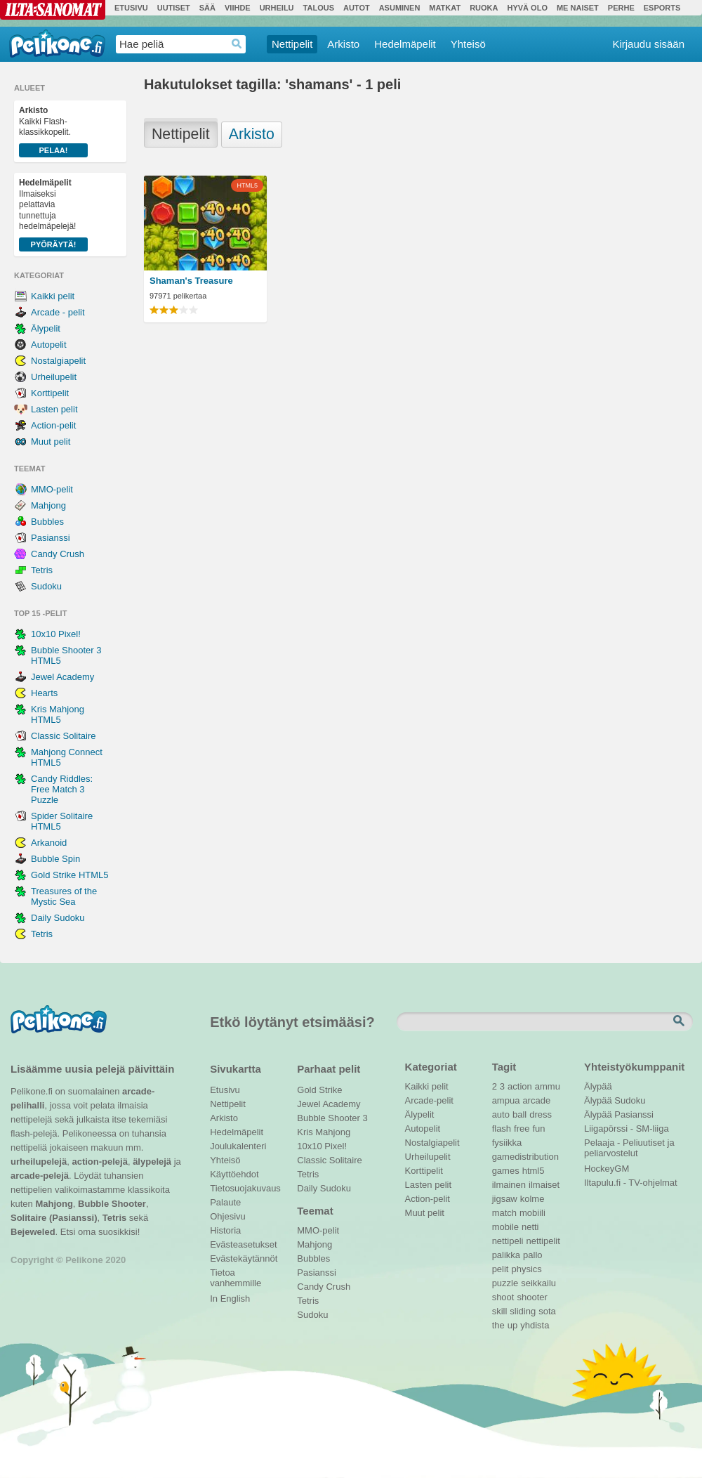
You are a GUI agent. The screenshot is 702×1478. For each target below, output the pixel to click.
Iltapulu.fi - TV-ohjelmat (630, 1182)
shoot (503, 1297)
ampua (506, 1100)
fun (539, 1128)
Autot (356, 8)
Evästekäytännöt (243, 1258)
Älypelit (45, 328)
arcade (536, 1100)
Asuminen (399, 8)
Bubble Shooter (112, 1203)
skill (500, 1311)
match (504, 1213)
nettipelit (542, 1241)
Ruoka (484, 8)
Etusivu (131, 8)
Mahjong (48, 505)
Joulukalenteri (238, 1146)
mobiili (532, 1213)
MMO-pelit (52, 489)
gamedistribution (525, 1156)
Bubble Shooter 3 (332, 1118)
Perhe (621, 8)
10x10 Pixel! (56, 634)
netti (530, 1227)
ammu (547, 1086)
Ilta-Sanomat (52, 10)
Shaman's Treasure (191, 280)
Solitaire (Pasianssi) (54, 1217)
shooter (532, 1297)
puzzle (505, 1283)
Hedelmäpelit (405, 44)
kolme (532, 1198)
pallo (532, 1255)
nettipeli (508, 1241)
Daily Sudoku (58, 918)
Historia (225, 1230)
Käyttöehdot (234, 1174)
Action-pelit (53, 425)
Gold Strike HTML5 (70, 875)
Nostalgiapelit (58, 360)
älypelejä (152, 1161)
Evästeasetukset (243, 1244)
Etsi (680, 1021)
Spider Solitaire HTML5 (62, 821)
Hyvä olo (527, 8)
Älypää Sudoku (614, 1100)
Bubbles (47, 521)
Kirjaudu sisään (648, 44)
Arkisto (343, 44)
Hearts (44, 693)
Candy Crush (57, 554)
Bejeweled (33, 1232)
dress (540, 1114)
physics (526, 1269)
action (520, 1086)
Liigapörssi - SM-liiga (626, 1128)
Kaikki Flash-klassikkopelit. (53, 131)
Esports (662, 8)
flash (501, 1128)
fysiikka (507, 1142)
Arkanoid (49, 842)
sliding (523, 1311)
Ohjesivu (228, 1216)
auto (501, 1114)
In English (230, 1298)
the (498, 1325)
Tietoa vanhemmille (235, 1274)
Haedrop (237, 44)
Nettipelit (292, 44)
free (521, 1128)
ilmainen (509, 1184)
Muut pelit (50, 441)
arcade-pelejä (40, 1175)
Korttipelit (50, 393)
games (505, 1170)
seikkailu (538, 1283)
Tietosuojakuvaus (243, 1188)
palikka (506, 1255)
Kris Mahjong (323, 1132)
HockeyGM (606, 1168)
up (512, 1325)
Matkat (445, 8)
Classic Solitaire (63, 736)
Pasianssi (50, 537)
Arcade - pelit (58, 312)
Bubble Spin (55, 859)
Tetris (42, 570)
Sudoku (46, 586)
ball (519, 1114)
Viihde (238, 8)
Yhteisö (468, 44)
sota (547, 1311)
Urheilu (277, 8)
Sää (207, 8)
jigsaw (504, 1198)
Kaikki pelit (52, 296)
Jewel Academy (62, 677)
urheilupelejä (39, 1161)
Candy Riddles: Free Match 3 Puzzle (62, 789)
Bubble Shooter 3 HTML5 (66, 655)
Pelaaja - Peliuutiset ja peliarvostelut (629, 1144)
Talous (318, 8)
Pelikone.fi (57, 44)
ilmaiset (544, 1184)
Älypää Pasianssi (619, 1114)
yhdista (534, 1325)
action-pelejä (99, 1161)
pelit (500, 1269)
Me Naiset (578, 8)
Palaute (225, 1202)
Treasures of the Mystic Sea (64, 896)
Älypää (598, 1086)
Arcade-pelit (429, 1100)
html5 (533, 1170)
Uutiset (173, 8)
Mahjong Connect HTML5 (66, 757)
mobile (505, 1227)
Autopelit (49, 344)
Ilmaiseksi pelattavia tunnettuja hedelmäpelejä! (53, 214)
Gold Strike (319, 1090)
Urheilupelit (54, 377)
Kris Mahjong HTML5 (57, 714)
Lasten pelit (54, 409)
